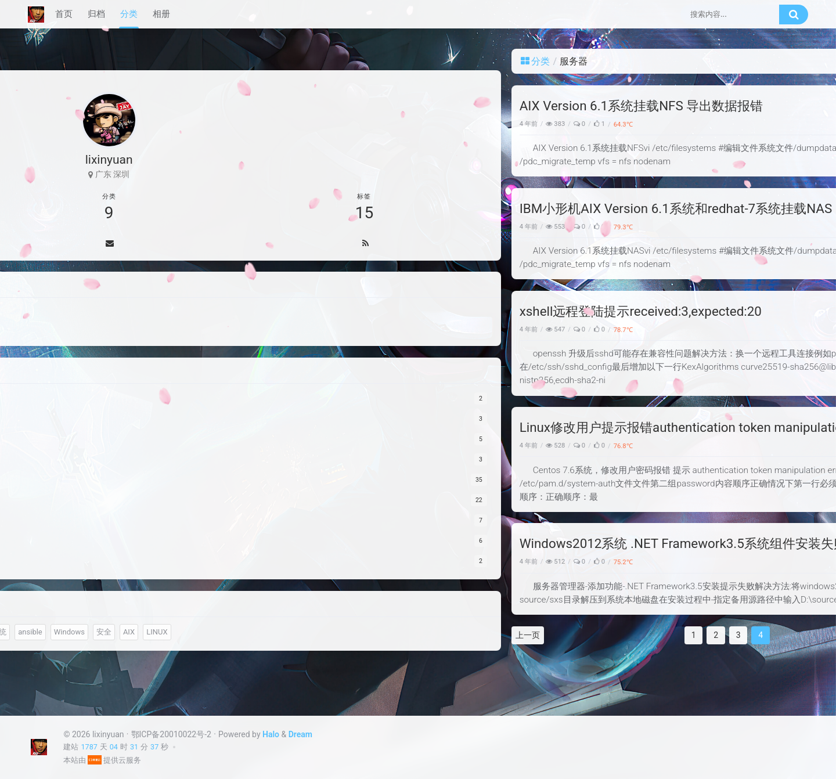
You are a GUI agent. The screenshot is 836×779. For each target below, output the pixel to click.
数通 (76, 610)
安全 (596, 329)
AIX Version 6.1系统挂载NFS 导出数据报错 (332, 105)
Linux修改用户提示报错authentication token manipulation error (390, 427)
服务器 (614, 124)
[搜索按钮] (793, 14)
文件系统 (57, 651)
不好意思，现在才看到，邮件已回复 (720, 377)
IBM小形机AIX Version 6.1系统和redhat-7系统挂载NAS (366, 208)
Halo (270, 734)
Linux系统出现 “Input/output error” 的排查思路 (716, 202)
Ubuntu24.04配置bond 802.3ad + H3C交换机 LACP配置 (716, 263)
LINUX (102, 672)
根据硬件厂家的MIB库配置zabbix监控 (716, 242)
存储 (150, 610)
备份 (124, 610)
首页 (64, 14)
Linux (581, 329)
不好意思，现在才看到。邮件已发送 (720, 510)
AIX (74, 672)
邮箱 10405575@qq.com (702, 630)
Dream (300, 734)
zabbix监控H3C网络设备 (698, 283)
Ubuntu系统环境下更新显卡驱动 (712, 222)
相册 (161, 14)
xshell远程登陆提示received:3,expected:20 (331, 311)
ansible (95, 651)
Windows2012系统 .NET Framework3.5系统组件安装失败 (373, 543)
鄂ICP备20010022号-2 (171, 734)
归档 (96, 14)
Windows (589, 561)
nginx (81, 631)
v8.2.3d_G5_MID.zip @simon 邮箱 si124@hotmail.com (716, 443)
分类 (129, 14)
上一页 (218, 635)
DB (100, 610)
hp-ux (51, 631)
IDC (108, 631)
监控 (49, 610)
